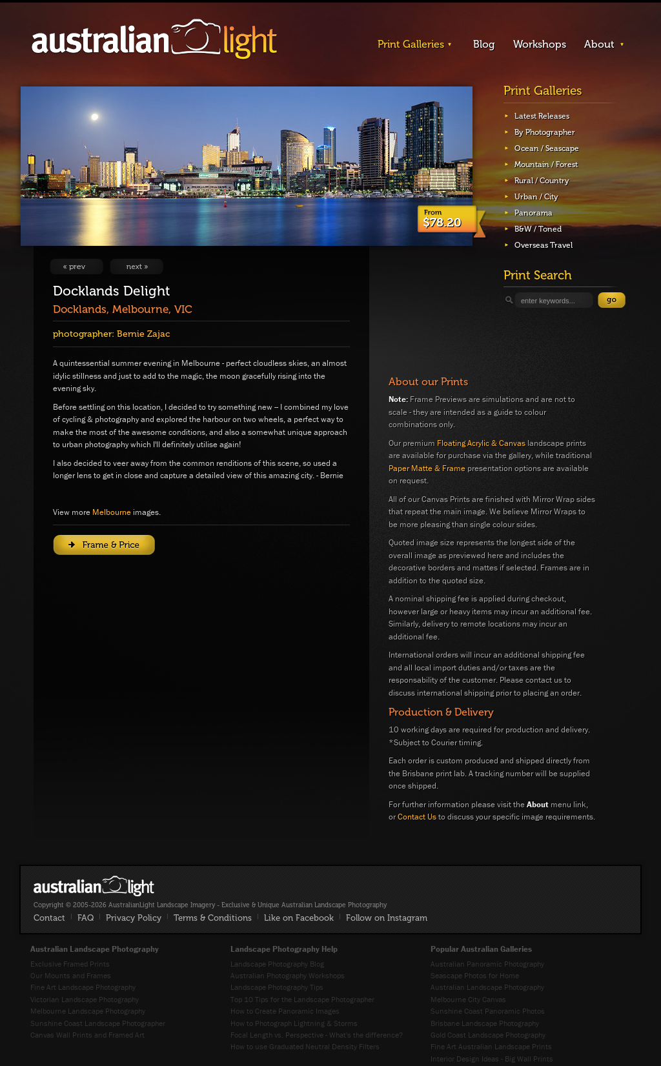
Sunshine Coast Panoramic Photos (488, 1011)
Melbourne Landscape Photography (87, 1011)
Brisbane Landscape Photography (485, 1023)
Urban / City (536, 196)
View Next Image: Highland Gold (136, 266)
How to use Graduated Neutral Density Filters (305, 1046)
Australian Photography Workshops (287, 975)
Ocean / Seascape (546, 148)
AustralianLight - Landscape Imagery (154, 40)
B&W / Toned (538, 229)
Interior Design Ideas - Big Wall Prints (492, 1058)
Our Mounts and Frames (70, 975)
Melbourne (111, 512)
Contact (49, 918)
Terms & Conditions (213, 918)
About (599, 44)
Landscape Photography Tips (276, 987)
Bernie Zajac (143, 333)
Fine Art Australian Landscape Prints (491, 1046)
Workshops (539, 44)
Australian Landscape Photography (487, 987)
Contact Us (417, 816)
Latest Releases (541, 116)
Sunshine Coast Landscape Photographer (97, 1023)
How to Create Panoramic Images (285, 1011)
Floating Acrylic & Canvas (481, 442)
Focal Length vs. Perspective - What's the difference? (316, 1035)
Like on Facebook (299, 918)
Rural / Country (541, 180)
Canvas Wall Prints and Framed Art (87, 1035)
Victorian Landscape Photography (84, 999)
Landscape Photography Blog (277, 964)
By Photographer (544, 132)
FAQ (85, 918)
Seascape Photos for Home (475, 975)
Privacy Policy (133, 918)
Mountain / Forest (546, 164)
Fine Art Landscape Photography (83, 987)
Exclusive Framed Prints (70, 964)
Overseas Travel (543, 245)
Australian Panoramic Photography (487, 964)
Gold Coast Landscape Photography (488, 1035)
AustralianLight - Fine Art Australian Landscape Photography (94, 886)
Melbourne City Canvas (468, 999)
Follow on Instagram (386, 918)
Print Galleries (411, 44)
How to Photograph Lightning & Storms (294, 1023)
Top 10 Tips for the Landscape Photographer (302, 999)
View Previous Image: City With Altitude (76, 266)
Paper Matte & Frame (427, 468)
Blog (484, 44)
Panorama (533, 212)
